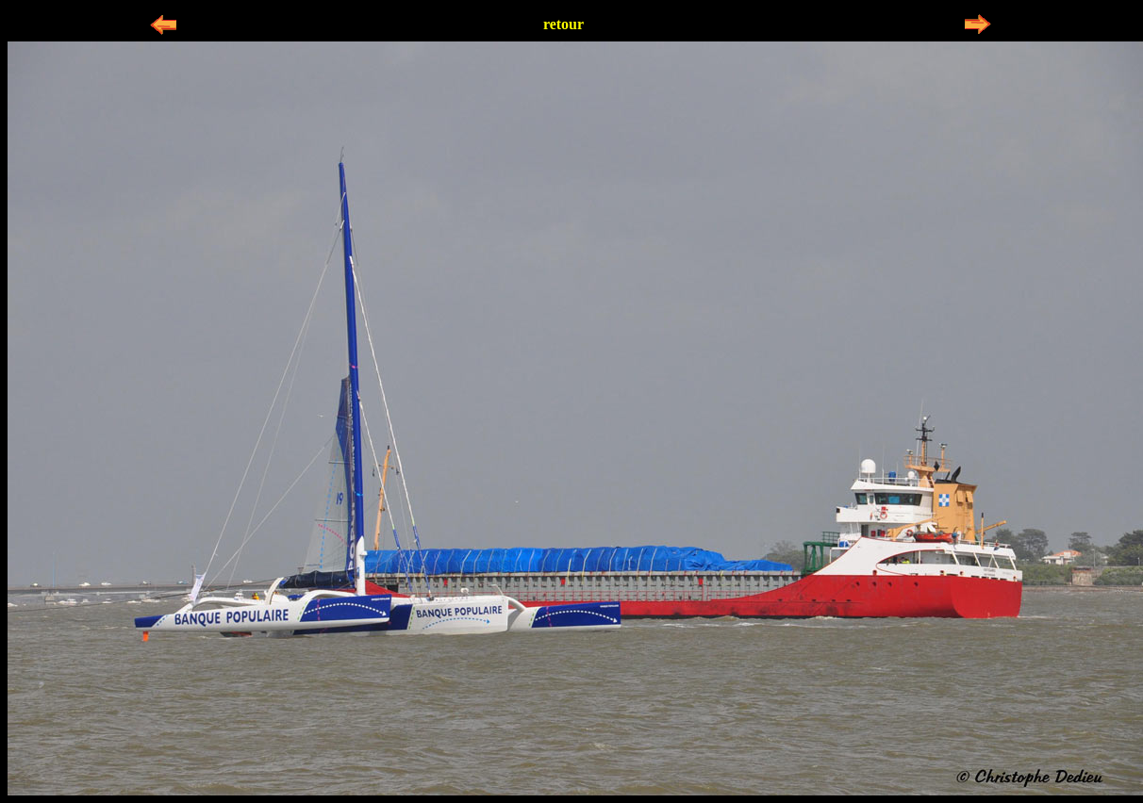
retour (563, 24)
